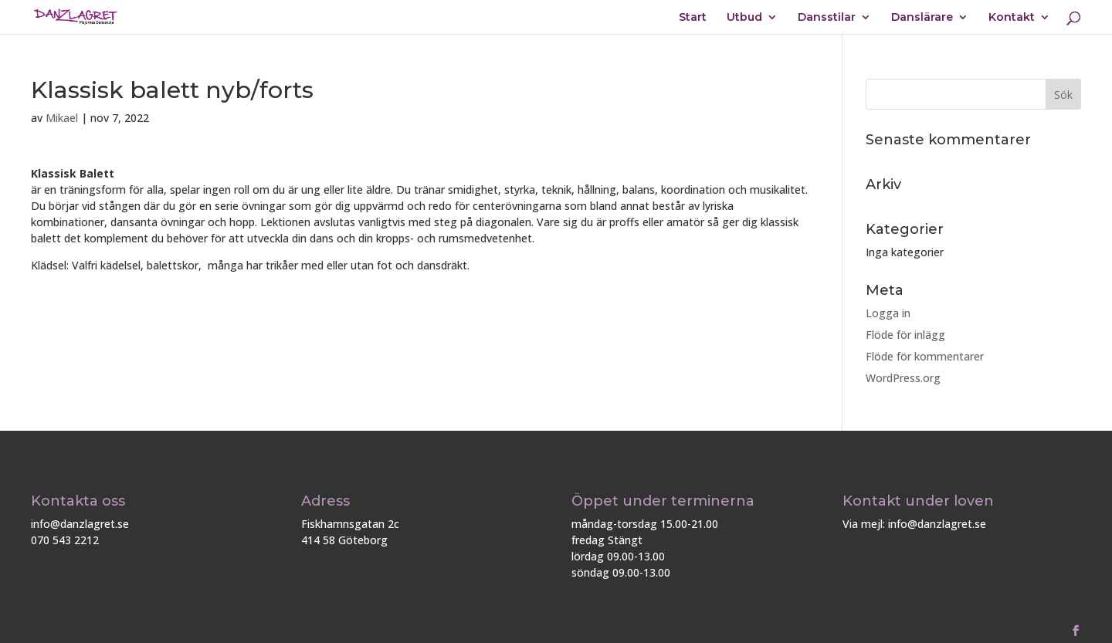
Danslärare (922, 18)
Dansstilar (827, 18)
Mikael (62, 117)
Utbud (744, 18)
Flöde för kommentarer (925, 356)
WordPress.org (903, 378)
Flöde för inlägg (905, 334)
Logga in (888, 313)
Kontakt (1011, 18)
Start (693, 18)
